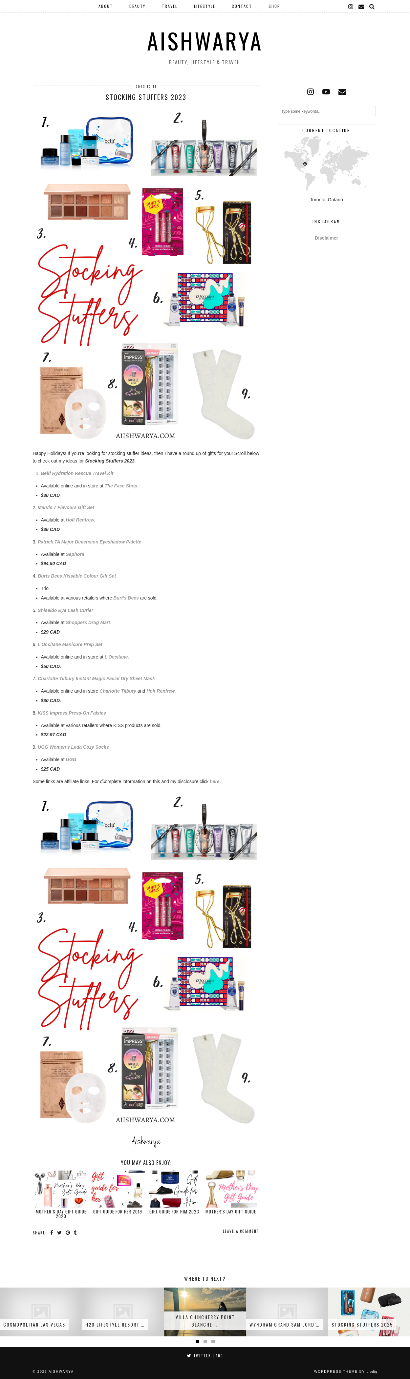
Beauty (137, 6)
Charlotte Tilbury (117, 691)
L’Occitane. (117, 657)
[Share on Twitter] (59, 1232)
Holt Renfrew (80, 519)
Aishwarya (205, 40)
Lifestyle (204, 6)
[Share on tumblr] (75, 1232)
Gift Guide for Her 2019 (117, 1211)
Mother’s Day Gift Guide (230, 1211)
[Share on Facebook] (52, 1232)
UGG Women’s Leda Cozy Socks (73, 747)
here (215, 781)
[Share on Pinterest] (68, 1232)
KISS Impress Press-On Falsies (72, 713)
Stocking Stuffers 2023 (146, 97)
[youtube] (326, 92)
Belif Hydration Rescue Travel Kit (77, 473)
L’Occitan (48, 644)
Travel (170, 6)
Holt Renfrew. (161, 691)
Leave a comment (241, 1231)
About (105, 6)
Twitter (205, 1355)
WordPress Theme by (346, 1371)
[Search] (372, 6)
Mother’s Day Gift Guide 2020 (61, 1213)
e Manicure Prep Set (80, 644)
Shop (274, 6)
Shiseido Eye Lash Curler (65, 610)
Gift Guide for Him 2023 (174, 1211)
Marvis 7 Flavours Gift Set (66, 507)
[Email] (361, 6)
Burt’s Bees (126, 598)
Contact (242, 6)
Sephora (75, 554)
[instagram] (351, 6)
